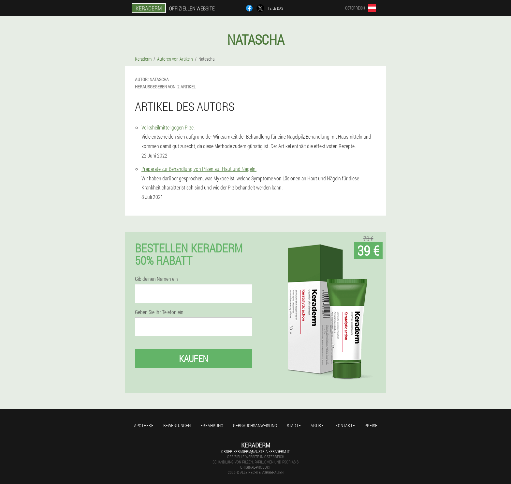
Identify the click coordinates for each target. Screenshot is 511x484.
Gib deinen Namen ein (156, 278)
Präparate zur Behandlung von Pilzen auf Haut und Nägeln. (198, 168)
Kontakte (345, 425)
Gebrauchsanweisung (255, 425)
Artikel (318, 425)
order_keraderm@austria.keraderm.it (255, 451)
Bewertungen (177, 425)
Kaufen (193, 359)
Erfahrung (211, 425)
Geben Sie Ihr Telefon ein (159, 312)
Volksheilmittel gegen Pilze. (168, 127)
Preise (371, 425)
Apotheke (143, 425)
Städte (294, 425)
